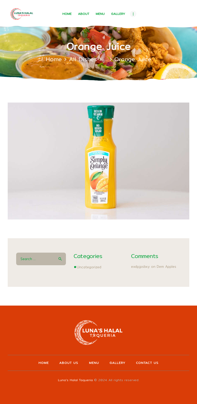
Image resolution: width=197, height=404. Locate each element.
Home (54, 58)
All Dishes (83, 58)
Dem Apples (166, 266)
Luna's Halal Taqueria (75, 380)
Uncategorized (89, 267)
